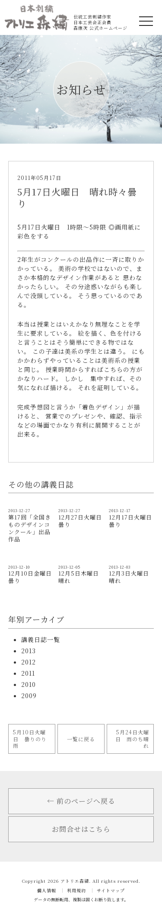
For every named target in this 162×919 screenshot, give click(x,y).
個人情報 (46, 890)
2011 (28, 673)
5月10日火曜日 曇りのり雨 (30, 738)
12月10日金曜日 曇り (33, 577)
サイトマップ (111, 890)
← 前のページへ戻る (81, 801)
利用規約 (76, 890)
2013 (28, 650)
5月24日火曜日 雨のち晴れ (132, 738)
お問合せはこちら (81, 829)
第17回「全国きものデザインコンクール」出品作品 (29, 528)
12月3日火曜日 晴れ (132, 577)
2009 (29, 695)
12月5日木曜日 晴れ (81, 577)
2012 (28, 662)
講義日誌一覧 (40, 639)
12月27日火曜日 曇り (83, 521)
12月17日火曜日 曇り (130, 521)
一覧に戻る (81, 739)
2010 (28, 684)
